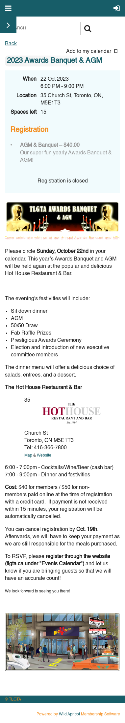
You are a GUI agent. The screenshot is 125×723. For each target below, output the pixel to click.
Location (26, 96)
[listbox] (93, 52)
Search (87, 28)
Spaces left (24, 112)
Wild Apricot (69, 714)
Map (28, 456)
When (30, 79)
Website (44, 456)
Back (11, 44)
